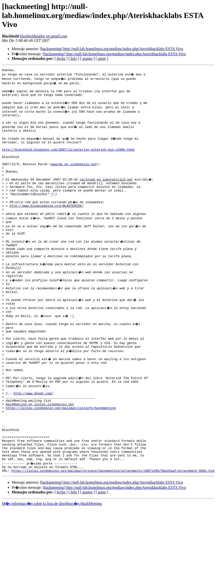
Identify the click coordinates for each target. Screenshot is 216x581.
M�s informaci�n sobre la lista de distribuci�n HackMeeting (52, 559)
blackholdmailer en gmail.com (43, 36)
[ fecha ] (60, 58)
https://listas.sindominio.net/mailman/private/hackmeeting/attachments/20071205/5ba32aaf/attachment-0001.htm (112, 526)
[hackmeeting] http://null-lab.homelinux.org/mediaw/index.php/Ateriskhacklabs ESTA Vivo (111, 49)
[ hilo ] (74, 58)
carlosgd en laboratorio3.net (106, 193)
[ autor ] (102, 58)
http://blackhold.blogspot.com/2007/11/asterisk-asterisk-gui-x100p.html (68, 158)
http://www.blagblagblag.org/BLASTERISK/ (46, 224)
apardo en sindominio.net (74, 175)
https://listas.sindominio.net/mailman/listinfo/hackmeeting (61, 451)
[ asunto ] (87, 58)
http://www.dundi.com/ (33, 434)
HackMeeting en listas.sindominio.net (40, 447)
